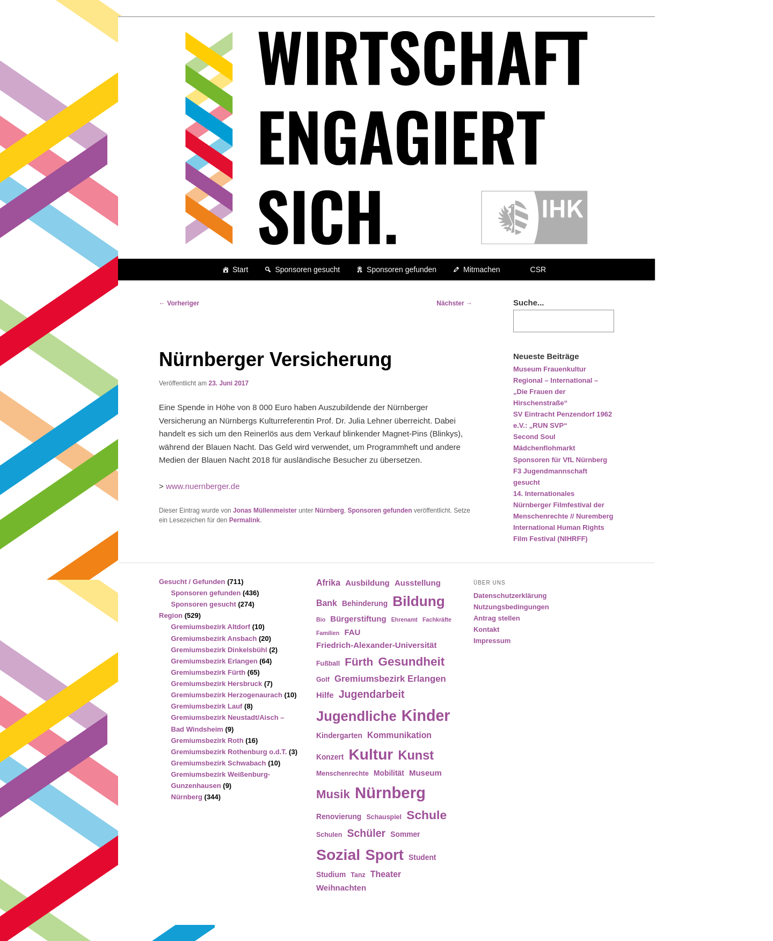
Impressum (492, 641)
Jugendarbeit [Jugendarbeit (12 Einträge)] (372, 694)
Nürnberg (329, 510)
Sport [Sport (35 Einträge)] (384, 855)
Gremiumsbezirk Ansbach (214, 638)
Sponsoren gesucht (307, 269)
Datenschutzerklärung (510, 596)
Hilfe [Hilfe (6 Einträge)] (325, 694)
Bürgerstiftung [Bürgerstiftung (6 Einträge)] (358, 618)
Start (240, 269)
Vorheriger (179, 303)
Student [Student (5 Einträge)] (422, 858)
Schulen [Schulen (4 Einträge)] (329, 834)
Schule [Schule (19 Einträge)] (426, 815)
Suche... (528, 302)
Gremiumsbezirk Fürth (208, 672)
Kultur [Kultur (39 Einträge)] (371, 754)
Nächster (454, 303)
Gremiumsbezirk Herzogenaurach (226, 695)
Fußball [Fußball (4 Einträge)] (328, 663)
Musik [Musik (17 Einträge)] (333, 794)
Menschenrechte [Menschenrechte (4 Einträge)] (342, 773)
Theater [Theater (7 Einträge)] (385, 874)
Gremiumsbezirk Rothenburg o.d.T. (229, 752)
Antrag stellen (496, 618)
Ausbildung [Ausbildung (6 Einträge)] (367, 582)
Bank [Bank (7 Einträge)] (326, 603)
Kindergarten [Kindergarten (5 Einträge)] (339, 736)
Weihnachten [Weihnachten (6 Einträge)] (341, 887)
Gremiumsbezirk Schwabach (218, 763)
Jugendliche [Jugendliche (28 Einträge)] (356, 716)
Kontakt (486, 629)
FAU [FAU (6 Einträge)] (352, 632)
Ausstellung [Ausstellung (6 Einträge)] (418, 582)
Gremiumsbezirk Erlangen (214, 661)
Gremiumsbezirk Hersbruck (216, 684)
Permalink (244, 520)
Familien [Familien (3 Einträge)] (327, 633)
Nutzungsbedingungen (511, 607)
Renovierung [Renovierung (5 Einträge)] (338, 817)
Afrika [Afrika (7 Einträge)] (328, 582)
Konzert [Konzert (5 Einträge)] (330, 757)
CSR (538, 269)
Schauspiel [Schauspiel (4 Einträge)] (384, 817)
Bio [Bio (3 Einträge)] (320, 619)
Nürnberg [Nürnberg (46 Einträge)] (390, 792)
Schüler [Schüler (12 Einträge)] (366, 833)
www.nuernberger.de (203, 486)
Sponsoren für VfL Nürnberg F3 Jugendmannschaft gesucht (560, 471)
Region (171, 615)
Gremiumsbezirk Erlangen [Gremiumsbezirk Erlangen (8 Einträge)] (390, 679)
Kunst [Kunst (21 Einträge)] (416, 755)
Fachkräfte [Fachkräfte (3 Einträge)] (436, 619)
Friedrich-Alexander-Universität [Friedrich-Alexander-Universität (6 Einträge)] (376, 645)
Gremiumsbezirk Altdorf (211, 627)
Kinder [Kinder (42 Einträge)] (426, 715)
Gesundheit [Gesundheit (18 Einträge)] (411, 661)
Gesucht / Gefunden (192, 582)
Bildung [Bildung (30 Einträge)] (418, 601)
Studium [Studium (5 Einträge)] (331, 875)
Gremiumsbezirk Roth (207, 740)
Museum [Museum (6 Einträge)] (425, 772)
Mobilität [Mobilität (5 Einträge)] (389, 773)
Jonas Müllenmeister (265, 510)
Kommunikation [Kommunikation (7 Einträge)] (399, 735)
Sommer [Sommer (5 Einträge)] (405, 834)
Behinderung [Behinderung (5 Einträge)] (365, 604)
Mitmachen (481, 269)
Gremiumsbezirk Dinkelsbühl (219, 650)
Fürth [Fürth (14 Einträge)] (359, 661)
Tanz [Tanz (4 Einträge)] (358, 875)
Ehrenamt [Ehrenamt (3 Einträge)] (404, 619)
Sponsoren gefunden (401, 269)
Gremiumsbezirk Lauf (207, 706)
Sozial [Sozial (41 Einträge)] (338, 854)
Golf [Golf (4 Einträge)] (323, 679)
